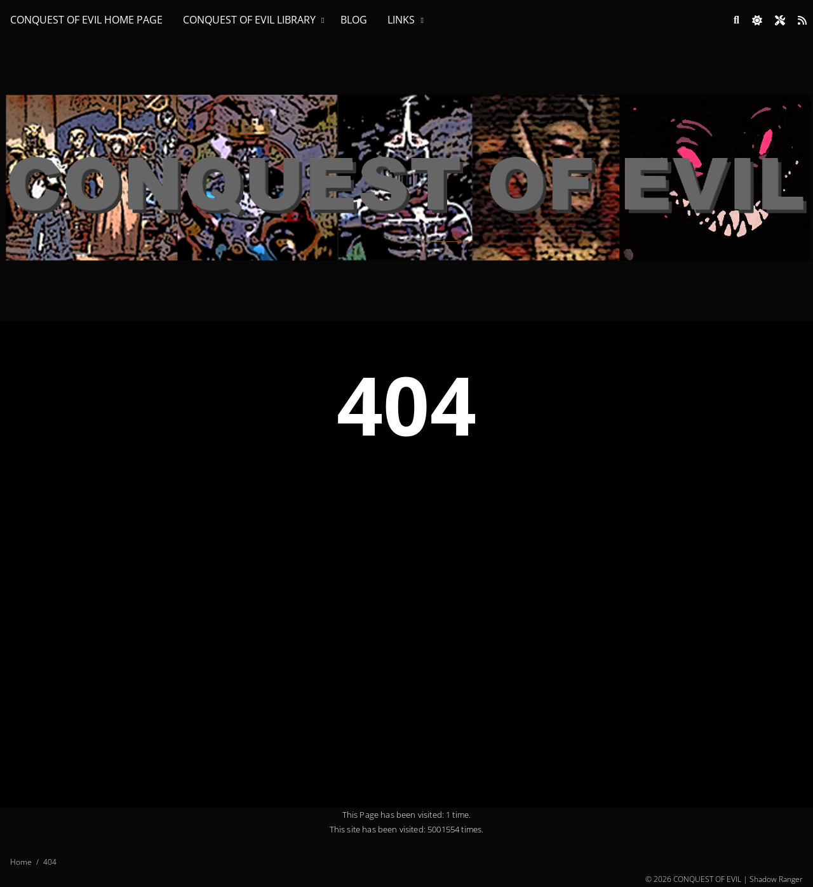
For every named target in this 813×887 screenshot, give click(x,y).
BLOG (353, 20)
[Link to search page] (736, 20)
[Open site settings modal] (780, 20)
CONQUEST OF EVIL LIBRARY (249, 20)
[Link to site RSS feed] (802, 20)
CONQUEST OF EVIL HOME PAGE (86, 20)
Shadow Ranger (776, 879)
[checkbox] (757, 20)
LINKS (401, 20)
